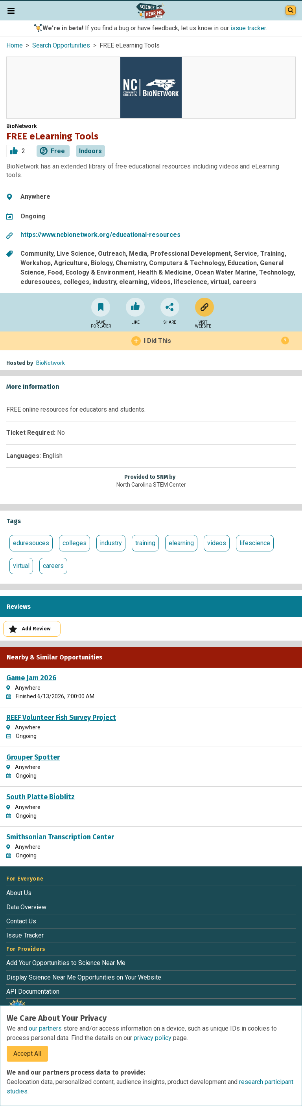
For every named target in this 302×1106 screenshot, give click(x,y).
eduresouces (31, 543)
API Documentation (32, 991)
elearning (181, 543)
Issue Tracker (25, 935)
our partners (46, 1028)
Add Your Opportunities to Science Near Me (65, 963)
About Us (18, 893)
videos (216, 543)
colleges (75, 543)
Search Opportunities (61, 45)
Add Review (30, 629)
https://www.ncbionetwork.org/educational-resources (100, 234)
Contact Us (21, 921)
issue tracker (248, 28)
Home (14, 45)
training (145, 543)
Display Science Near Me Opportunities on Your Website (83, 977)
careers (53, 565)
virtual (21, 565)
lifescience (254, 543)
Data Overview (26, 907)
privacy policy (153, 1038)
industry (111, 543)
